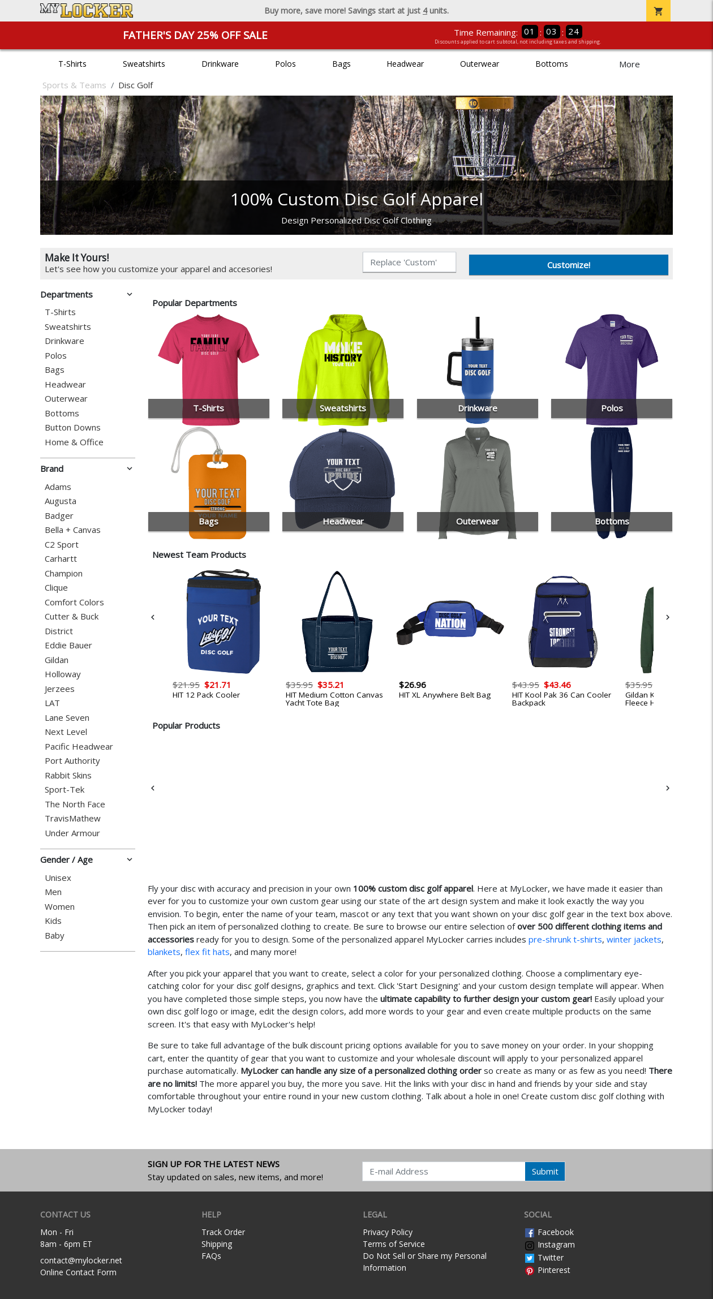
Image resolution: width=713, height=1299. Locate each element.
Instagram (549, 1244)
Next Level (66, 732)
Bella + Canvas (73, 530)
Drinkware (220, 63)
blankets (164, 951)
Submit (545, 1171)
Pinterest (547, 1269)
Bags (341, 63)
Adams (58, 487)
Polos (285, 63)
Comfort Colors (74, 602)
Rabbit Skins (68, 775)
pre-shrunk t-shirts (565, 939)
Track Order (223, 1232)
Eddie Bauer (68, 645)
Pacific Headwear (79, 746)
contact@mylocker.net (81, 1260)
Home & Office (74, 442)
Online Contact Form (78, 1272)
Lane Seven (67, 717)
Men (53, 892)
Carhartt (61, 559)
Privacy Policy (388, 1232)
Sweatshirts (144, 63)
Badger (59, 516)
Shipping (216, 1243)
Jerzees (60, 689)
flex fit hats (207, 951)
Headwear (405, 63)
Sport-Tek (64, 789)
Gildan (56, 660)
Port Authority (72, 760)
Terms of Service (394, 1243)
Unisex (58, 878)
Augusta (60, 501)
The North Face (75, 804)
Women (60, 906)
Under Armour (72, 833)
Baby (55, 935)
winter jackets (634, 939)
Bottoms (551, 63)
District (59, 631)
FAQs (211, 1255)
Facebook (549, 1232)
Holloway (63, 674)
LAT (52, 703)
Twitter (544, 1257)
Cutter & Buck (71, 616)
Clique (56, 587)
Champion (64, 573)
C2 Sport (62, 544)
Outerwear (479, 63)
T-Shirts (72, 63)
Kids (53, 921)
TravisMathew (73, 818)
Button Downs (73, 427)
